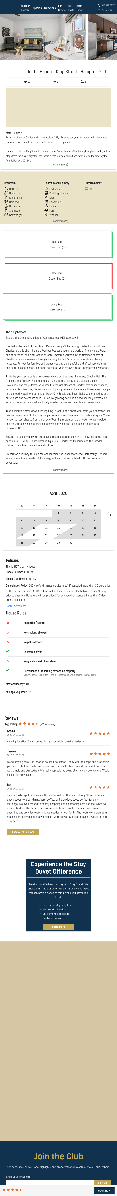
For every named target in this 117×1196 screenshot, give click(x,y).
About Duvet (79, 8)
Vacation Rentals (25, 8)
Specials (37, 8)
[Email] (50, 1183)
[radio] (20, 723)
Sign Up (102, 1182)
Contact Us (107, 10)
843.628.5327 (108, 5)
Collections (50, 8)
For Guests (61, 8)
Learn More (58, 927)
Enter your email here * (19, 1176)
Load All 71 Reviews (23, 832)
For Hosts (71, 8)
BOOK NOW (104, 1190)
